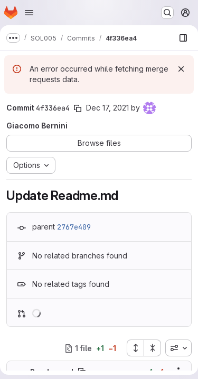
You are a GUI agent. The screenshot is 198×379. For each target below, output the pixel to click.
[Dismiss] (181, 69)
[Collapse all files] (152, 348)
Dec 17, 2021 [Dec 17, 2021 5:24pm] (107, 107)
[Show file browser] (183, 37)
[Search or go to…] (167, 12)
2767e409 (74, 227)
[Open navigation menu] (29, 12)
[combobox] (178, 348)
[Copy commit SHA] (77, 108)
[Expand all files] (135, 348)
